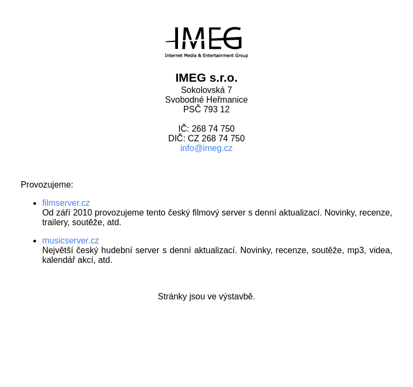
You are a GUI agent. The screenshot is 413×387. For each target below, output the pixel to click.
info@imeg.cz (206, 148)
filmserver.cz (66, 202)
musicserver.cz (70, 240)
